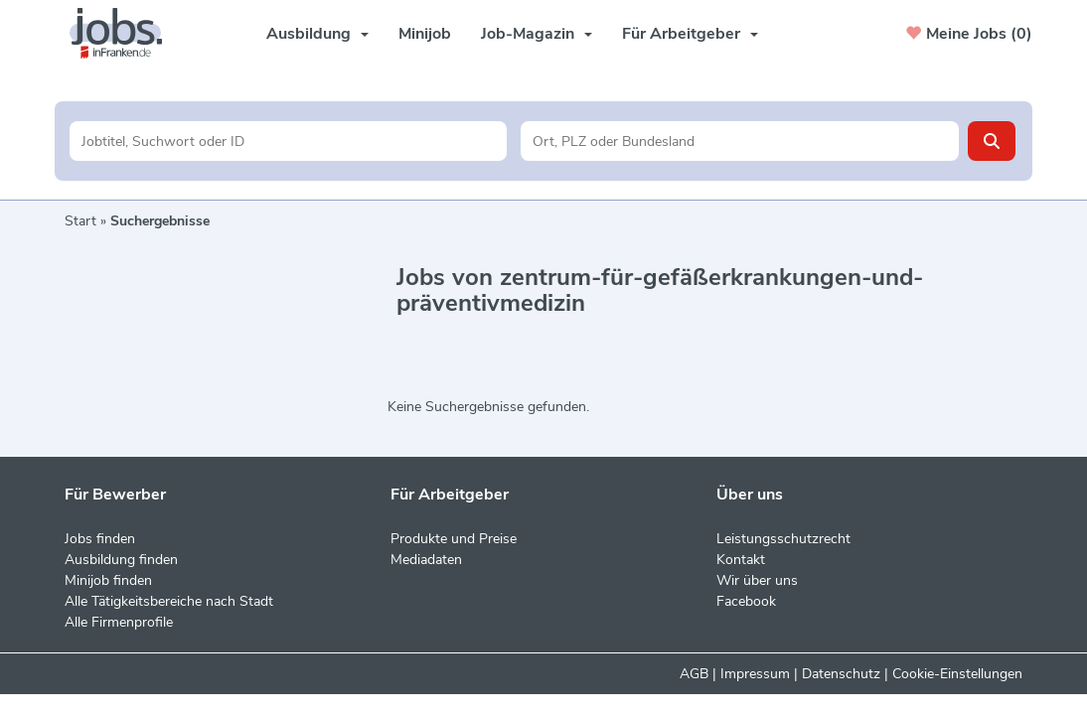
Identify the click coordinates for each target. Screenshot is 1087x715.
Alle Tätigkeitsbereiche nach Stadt (169, 601)
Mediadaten (426, 559)
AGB (694, 673)
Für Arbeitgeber (690, 34)
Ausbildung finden (121, 559)
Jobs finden (100, 538)
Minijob (424, 34)
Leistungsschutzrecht (783, 538)
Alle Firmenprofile (119, 622)
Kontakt (740, 559)
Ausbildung (317, 34)
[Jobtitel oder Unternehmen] (289, 141)
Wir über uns (757, 580)
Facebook (746, 601)
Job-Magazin (536, 34)
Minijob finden (108, 580)
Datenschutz (841, 673)
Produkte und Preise (453, 538)
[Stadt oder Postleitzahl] (740, 141)
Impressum (755, 673)
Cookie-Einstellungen (957, 673)
